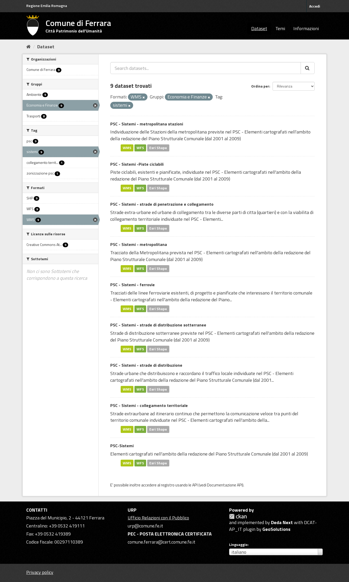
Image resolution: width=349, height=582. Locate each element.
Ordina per (260, 86)
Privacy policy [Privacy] (39, 572)
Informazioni (306, 28)
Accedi (314, 6)
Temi (280, 28)
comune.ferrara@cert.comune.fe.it (161, 541)
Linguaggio (238, 544)
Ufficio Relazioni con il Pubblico (158, 517)
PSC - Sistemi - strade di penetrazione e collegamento (162, 204)
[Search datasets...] (205, 68)
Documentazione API (224, 485)
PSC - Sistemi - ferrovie (132, 285)
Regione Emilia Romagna (46, 5)
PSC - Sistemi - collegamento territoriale (149, 405)
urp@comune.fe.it (145, 525)
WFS (140, 147)
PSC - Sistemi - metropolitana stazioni (146, 124)
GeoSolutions (276, 529)
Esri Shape (158, 147)
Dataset (259, 28)
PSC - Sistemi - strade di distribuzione (146, 365)
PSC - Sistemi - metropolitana (138, 244)
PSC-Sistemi (122, 446)
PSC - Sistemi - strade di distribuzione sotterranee (158, 325)
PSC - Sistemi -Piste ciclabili (137, 164)
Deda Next (282, 522)
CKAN (238, 516)
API (195, 485)
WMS (127, 147)
